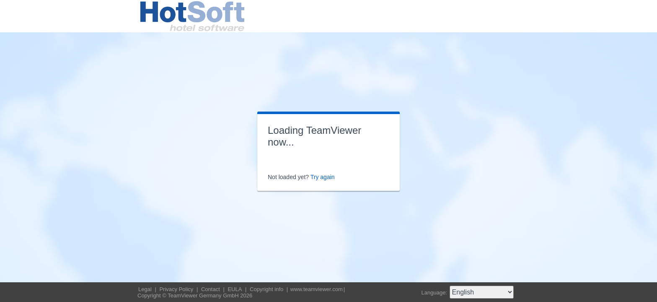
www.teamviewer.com (316, 289)
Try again (322, 177)
